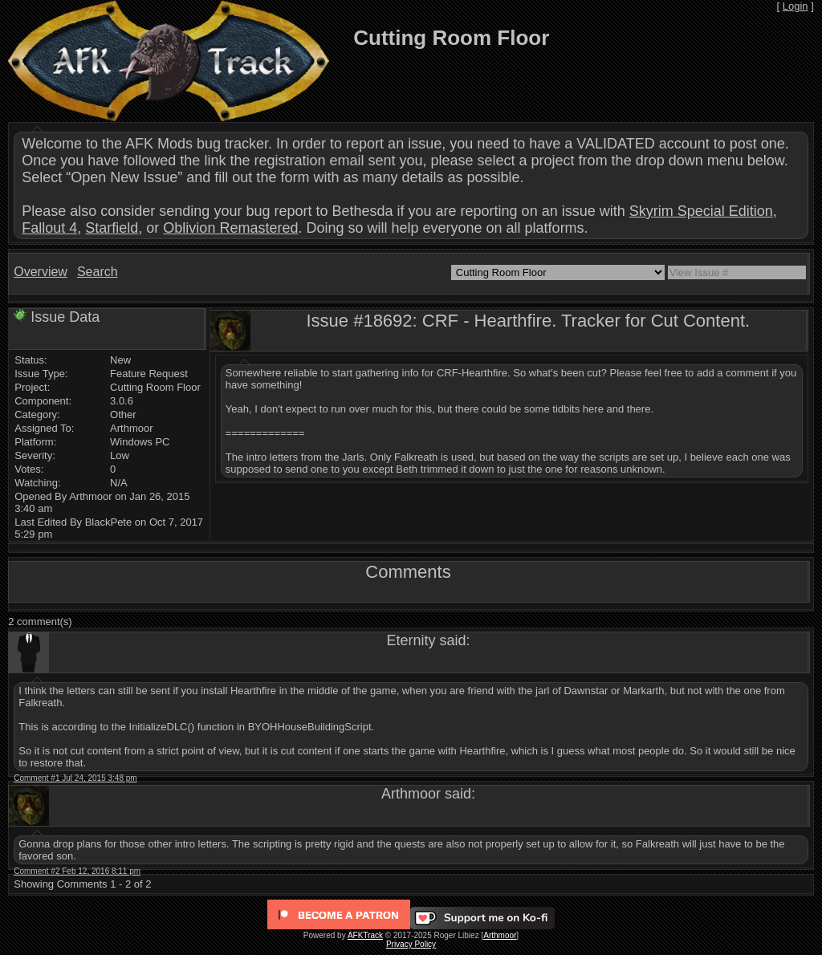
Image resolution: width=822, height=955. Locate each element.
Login (795, 6)
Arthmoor (499, 935)
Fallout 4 (49, 228)
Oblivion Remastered (230, 228)
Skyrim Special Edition (701, 211)
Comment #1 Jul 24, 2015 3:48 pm (75, 778)
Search (97, 271)
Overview (40, 271)
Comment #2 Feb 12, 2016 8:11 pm (77, 871)
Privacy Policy (411, 944)
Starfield (111, 228)
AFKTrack (365, 935)
